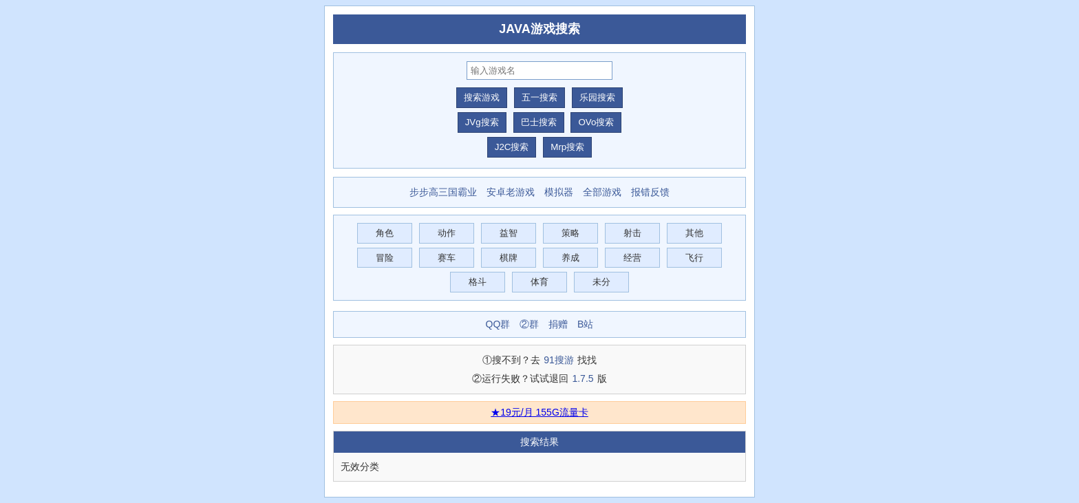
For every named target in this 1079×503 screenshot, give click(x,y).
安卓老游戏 (511, 191)
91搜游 (559, 359)
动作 (447, 233)
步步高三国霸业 (443, 191)
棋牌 (508, 258)
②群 (529, 324)
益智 (508, 233)
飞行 (694, 258)
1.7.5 (582, 378)
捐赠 (558, 324)
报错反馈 (650, 191)
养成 (570, 258)
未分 (601, 282)
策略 (570, 233)
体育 (539, 282)
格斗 (478, 282)
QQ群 (498, 324)
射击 (632, 233)
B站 (585, 324)
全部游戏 (602, 191)
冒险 (385, 258)
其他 (694, 233)
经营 (632, 258)
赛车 (447, 258)
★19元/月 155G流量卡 (539, 412)
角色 (385, 233)
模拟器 (558, 191)
